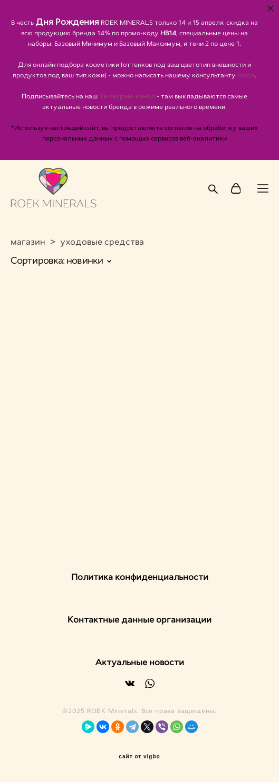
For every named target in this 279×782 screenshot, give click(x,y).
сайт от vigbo (139, 756)
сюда (246, 75)
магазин (28, 241)
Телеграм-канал (128, 96)
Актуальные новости (139, 662)
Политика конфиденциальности (139, 577)
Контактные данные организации (139, 619)
